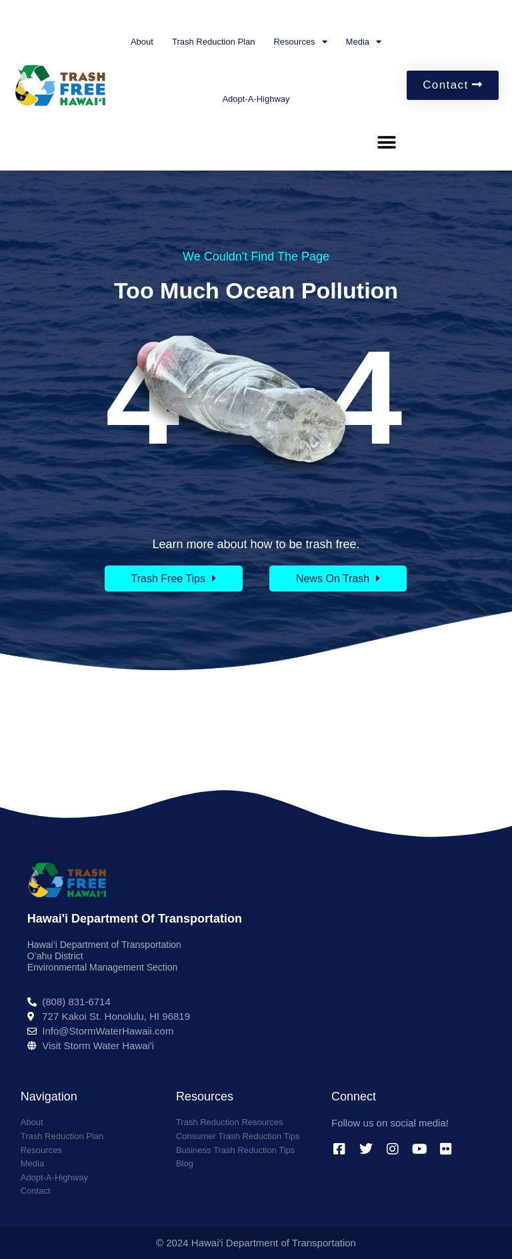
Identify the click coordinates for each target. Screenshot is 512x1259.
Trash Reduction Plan (213, 42)
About (142, 42)
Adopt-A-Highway (255, 99)
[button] (386, 142)
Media (363, 42)
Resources (300, 42)
